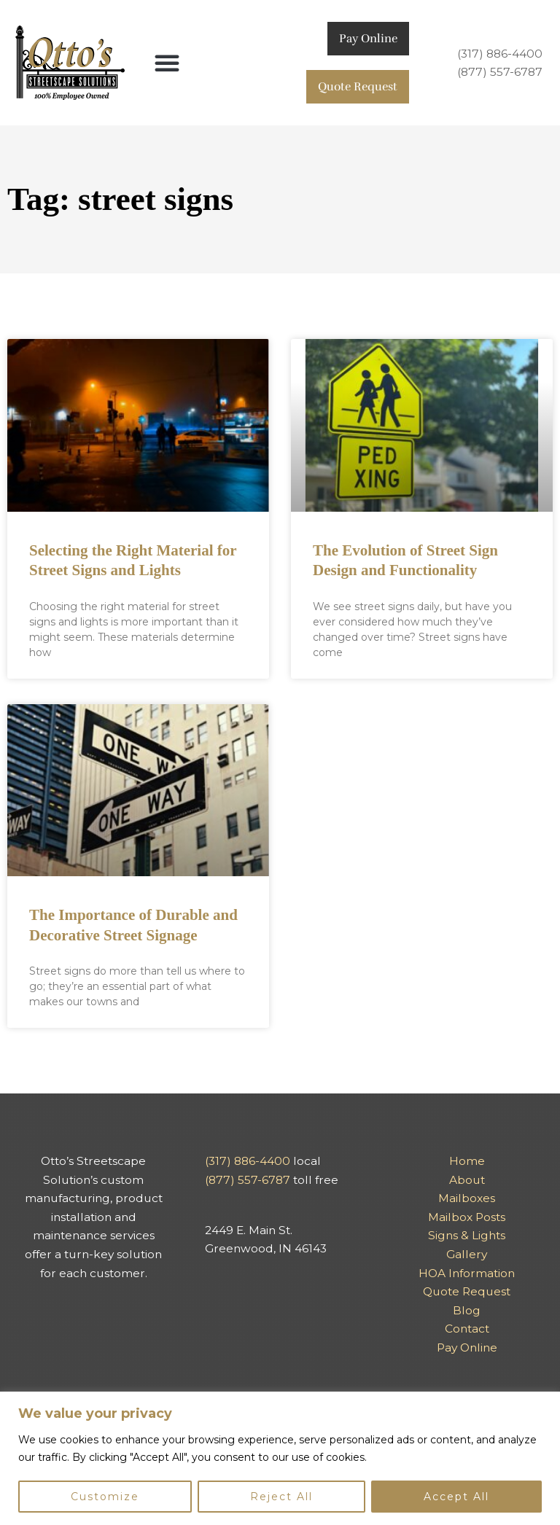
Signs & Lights (466, 1235)
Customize (105, 1496)
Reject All (281, 1496)
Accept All (456, 1496)
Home (467, 1161)
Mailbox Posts (466, 1217)
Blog (467, 1310)
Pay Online (368, 38)
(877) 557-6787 (499, 72)
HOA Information (467, 1273)
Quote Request (357, 86)
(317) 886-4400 (499, 54)
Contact (467, 1328)
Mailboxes (466, 1198)
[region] (280, 1458)
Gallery (466, 1254)
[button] (167, 62)
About (467, 1180)
